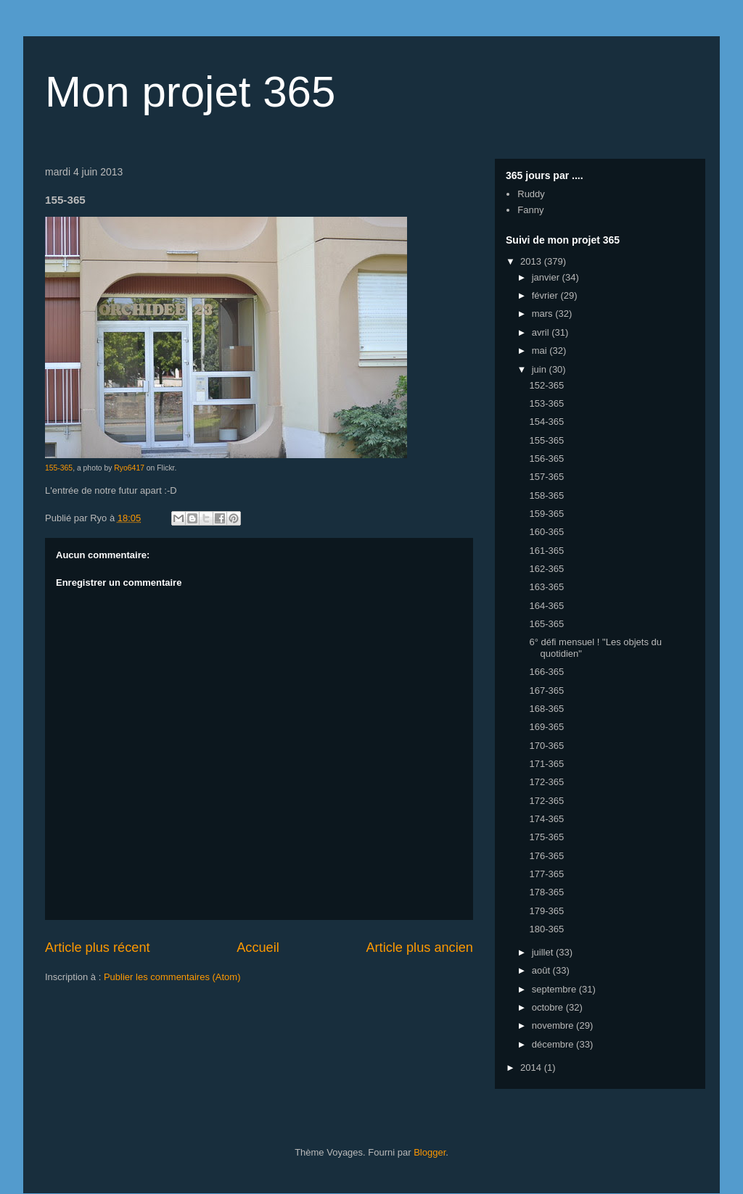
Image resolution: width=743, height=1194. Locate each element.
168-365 (546, 708)
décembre (554, 1044)
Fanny (530, 209)
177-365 (546, 873)
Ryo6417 (129, 468)
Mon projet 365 (190, 91)
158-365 (546, 495)
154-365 (546, 421)
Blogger (430, 1152)
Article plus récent (97, 947)
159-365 (546, 513)
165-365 (546, 623)
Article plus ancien (419, 947)
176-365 (546, 855)
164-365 (546, 605)
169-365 (546, 726)
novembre (554, 1025)
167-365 (546, 690)
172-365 (546, 781)
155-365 (59, 468)
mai (541, 350)
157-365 (546, 476)
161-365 (546, 550)
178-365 (546, 892)
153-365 (546, 403)
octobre (549, 1007)
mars (544, 313)
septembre (555, 989)
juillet (544, 952)
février (546, 295)
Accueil (258, 947)
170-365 (546, 745)
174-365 (546, 818)
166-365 (546, 671)
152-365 (546, 385)
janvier (547, 277)
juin (540, 369)
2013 (532, 261)
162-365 (546, 568)
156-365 (546, 458)
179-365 (546, 910)
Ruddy (531, 193)
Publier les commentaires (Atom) (172, 976)
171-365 (546, 763)
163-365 (546, 586)
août (542, 970)
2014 (532, 1067)
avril (541, 332)
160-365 (546, 531)
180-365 (546, 929)
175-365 (546, 837)
